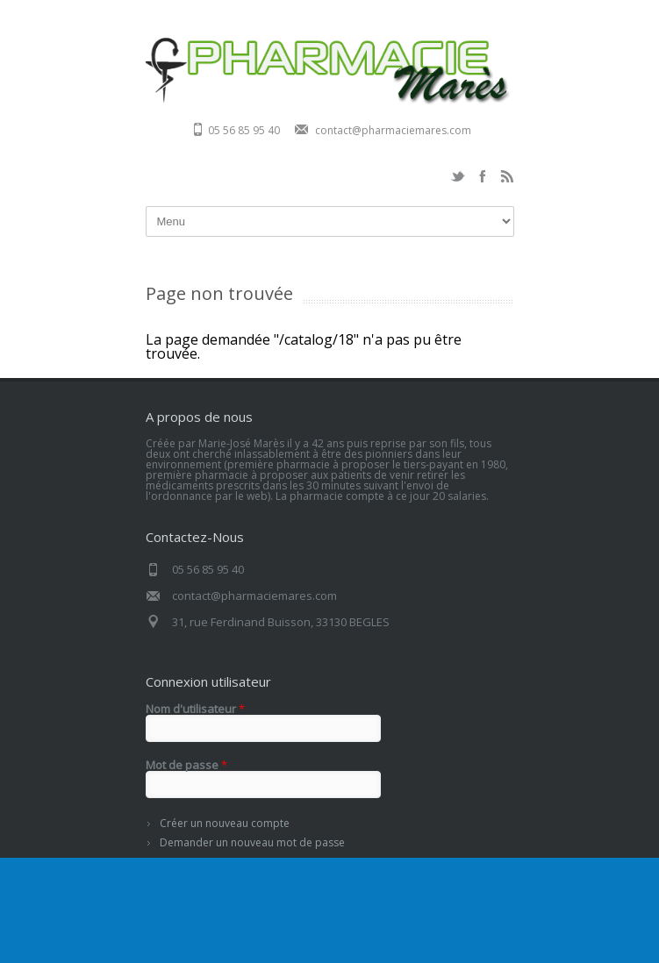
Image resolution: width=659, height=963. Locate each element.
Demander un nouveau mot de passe (252, 842)
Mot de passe (186, 765)
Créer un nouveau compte (225, 823)
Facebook (483, 176)
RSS (507, 176)
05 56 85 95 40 (244, 130)
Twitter (458, 176)
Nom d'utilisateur (195, 709)
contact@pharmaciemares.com (393, 130)
